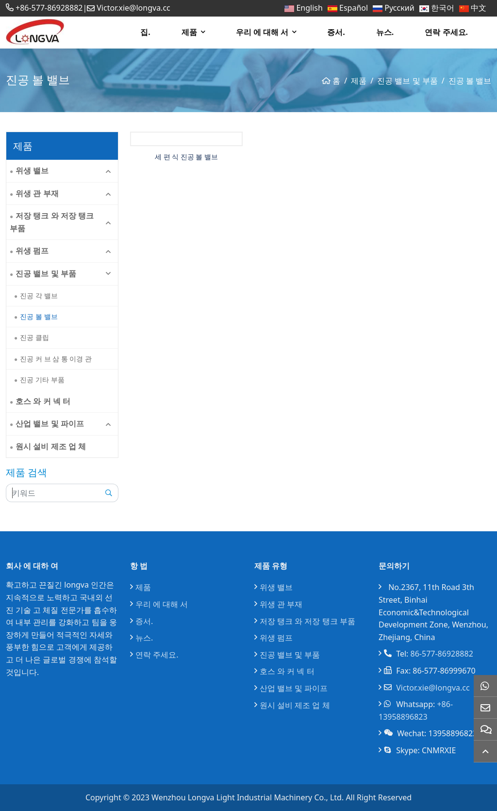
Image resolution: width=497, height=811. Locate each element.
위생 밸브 (32, 170)
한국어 (442, 7)
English (309, 7)
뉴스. (385, 32)
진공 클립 (34, 337)
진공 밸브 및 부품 (46, 273)
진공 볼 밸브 (38, 316)
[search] (108, 493)
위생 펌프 (32, 250)
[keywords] (53, 493)
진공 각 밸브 (38, 295)
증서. (336, 32)
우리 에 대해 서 (262, 32)
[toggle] (108, 171)
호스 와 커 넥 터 (43, 401)
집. (145, 32)
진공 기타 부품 (42, 379)
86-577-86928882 (442, 653)
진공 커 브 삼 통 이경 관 (56, 358)
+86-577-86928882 (49, 7)
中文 (478, 7)
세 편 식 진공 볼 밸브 (186, 156)
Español (353, 7)
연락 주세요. (446, 32)
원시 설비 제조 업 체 (51, 446)
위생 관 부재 (37, 193)
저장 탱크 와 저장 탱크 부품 (52, 222)
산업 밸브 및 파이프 (49, 423)
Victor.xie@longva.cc (133, 7)
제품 (189, 32)
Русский (399, 7)
